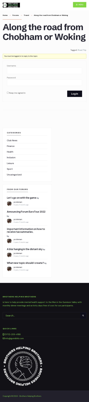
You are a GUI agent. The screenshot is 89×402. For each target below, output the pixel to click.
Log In (74, 93)
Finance (10, 146)
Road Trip (82, 50)
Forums (15, 15)
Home (5, 15)
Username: (11, 65)
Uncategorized (14, 174)
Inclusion (11, 157)
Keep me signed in (17, 93)
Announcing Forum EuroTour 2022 (26, 211)
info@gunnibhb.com (13, 338)
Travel (26, 15)
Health (10, 151)
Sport (10, 169)
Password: (11, 77)
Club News (12, 140)
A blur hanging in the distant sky (24, 249)
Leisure (10, 163)
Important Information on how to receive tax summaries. (26, 230)
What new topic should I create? (25, 263)
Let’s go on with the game (21, 197)
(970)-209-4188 (12, 334)
